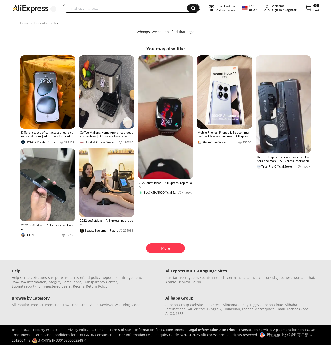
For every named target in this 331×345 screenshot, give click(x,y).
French (219, 277)
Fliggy (254, 304)
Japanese (285, 277)
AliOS (170, 313)
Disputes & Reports (48, 277)
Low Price (70, 304)
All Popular (20, 304)
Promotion (53, 304)
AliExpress (213, 304)
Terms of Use (120, 329)
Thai (310, 277)
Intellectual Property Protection (37, 329)
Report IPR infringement (121, 277)
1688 (179, 313)
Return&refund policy (82, 277)
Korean (300, 277)
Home (24, 23)
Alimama (230, 304)
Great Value (89, 304)
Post (57, 23)
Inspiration (41, 23)
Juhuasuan (231, 309)
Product (37, 304)
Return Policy (96, 286)
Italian (246, 277)
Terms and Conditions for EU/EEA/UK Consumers (73, 334)
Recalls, (79, 286)
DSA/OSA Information (29, 282)
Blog (126, 304)
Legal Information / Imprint (211, 329)
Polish (196, 282)
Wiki (118, 304)
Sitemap (99, 329)
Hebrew (183, 282)
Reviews (106, 304)
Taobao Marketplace (258, 309)
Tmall (280, 309)
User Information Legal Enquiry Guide (148, 334)
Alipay (243, 304)
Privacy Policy (77, 329)
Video (135, 304)
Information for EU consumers (159, 329)
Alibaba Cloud (271, 304)
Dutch (258, 277)
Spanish (206, 277)
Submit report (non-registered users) (41, 286)
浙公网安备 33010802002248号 (59, 340)
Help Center (21, 277)
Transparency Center (100, 282)
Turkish (270, 277)
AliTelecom (197, 309)
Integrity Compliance (64, 282)
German (233, 277)
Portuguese (189, 277)
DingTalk (214, 309)
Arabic (171, 282)
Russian (172, 277)
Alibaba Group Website (184, 304)
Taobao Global (298, 309)
